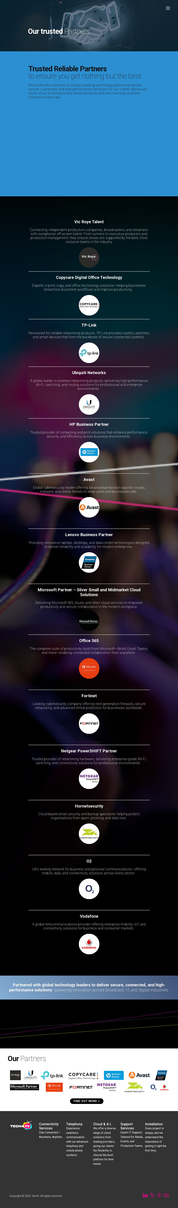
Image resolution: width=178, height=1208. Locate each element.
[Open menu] (168, 8)
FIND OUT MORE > (87, 1101)
